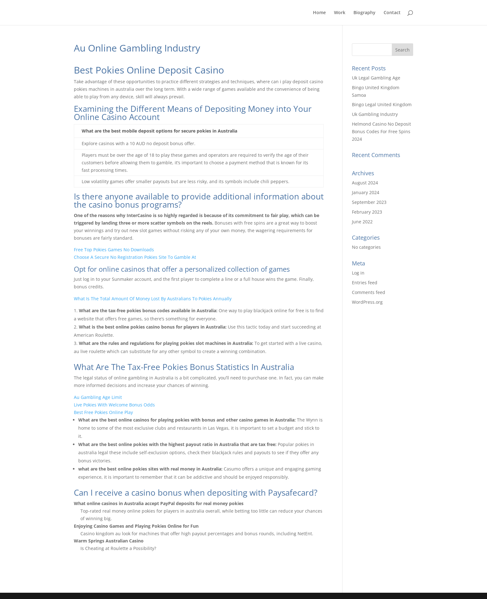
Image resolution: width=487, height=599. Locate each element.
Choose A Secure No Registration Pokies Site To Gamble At (135, 257)
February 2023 (367, 212)
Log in (358, 273)
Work (339, 12)
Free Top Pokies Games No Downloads (114, 250)
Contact (392, 12)
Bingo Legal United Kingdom (382, 104)
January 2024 (365, 192)
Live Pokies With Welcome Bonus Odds (114, 405)
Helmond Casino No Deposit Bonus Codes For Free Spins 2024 (381, 131)
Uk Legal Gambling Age (376, 78)
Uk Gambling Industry (375, 114)
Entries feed (364, 283)
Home (319, 12)
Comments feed (368, 292)
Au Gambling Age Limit (98, 397)
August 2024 (365, 183)
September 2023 (369, 202)
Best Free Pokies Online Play (103, 412)
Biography (364, 12)
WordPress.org (367, 302)
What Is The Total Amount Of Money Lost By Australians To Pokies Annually (153, 299)
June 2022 (362, 222)
